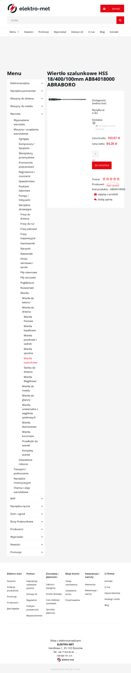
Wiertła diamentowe (29, 424)
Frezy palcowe (28, 228)
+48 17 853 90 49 (66, 652)
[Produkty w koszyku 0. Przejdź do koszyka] (112, 8)
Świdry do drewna (29, 369)
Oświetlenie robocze (25, 462)
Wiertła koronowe (28, 434)
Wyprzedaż (16, 536)
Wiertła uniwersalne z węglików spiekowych (30, 411)
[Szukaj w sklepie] (66, 20)
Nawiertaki (26, 253)
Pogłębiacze (27, 282)
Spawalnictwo (27, 181)
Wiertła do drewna (28, 309)
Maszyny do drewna (22, 98)
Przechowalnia (72, 600)
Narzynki (25, 248)
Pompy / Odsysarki (24, 198)
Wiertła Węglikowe (30, 379)
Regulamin (31, 600)
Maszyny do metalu (21, 106)
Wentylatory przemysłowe (26, 155)
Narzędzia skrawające (25, 207)
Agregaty (24, 138)
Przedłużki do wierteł (30, 443)
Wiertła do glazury (28, 397)
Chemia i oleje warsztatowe (22, 490)
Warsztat (15, 113)
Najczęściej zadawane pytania (31, 585)
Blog (107, 605)
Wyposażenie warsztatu (21, 122)
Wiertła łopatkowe (30, 328)
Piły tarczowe (28, 277)
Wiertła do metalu (28, 388)
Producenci (16, 529)
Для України (13, 608)
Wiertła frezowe (28, 319)
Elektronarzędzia (19, 83)
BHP (12, 498)
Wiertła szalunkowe (30, 360)
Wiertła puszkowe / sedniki (30, 339)
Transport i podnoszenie (21, 471)
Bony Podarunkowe (21, 521)
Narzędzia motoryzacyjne (22, 480)
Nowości (15, 544)
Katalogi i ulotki (112, 599)
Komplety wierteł (27, 452)
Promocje (15, 552)
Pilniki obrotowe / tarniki (26, 263)
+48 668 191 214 (64, 655)
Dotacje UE (31, 594)
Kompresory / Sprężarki (27, 146)
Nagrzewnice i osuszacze (27, 174)
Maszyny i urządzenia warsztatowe (26, 131)
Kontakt (109, 581)
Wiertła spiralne (28, 351)
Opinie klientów (112, 593)
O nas (107, 587)
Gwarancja (90, 584)
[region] (65, 49)
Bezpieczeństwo (34, 615)
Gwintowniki (27, 243)
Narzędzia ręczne (20, 506)
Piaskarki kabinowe (24, 188)
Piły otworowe (28, 272)
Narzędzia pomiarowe (23, 90)
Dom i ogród (17, 513)
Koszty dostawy (54, 593)
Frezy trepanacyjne (27, 236)
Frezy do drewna (25, 216)
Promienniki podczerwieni (26, 164)
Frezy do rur (27, 223)
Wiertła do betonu (28, 300)
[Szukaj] (120, 20)
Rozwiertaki (27, 287)
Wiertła (24, 293)
